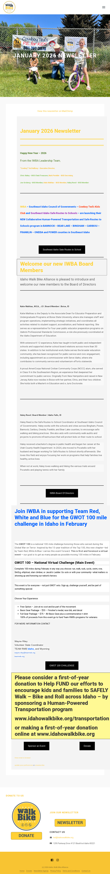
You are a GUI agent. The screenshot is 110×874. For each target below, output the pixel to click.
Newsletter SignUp (41, 871)
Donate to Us (15, 795)
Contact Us (86, 871)
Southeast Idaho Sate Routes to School (62, 249)
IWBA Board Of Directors (62, 493)
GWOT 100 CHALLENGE (61, 665)
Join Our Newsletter (64, 812)
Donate (87, 746)
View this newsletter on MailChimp (55, 111)
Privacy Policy (55, 871)
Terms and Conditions (71, 871)
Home (22, 871)
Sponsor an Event (36, 746)
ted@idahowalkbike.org (63, 837)
